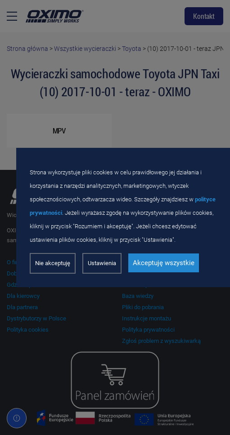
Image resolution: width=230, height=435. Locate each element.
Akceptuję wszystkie (163, 263)
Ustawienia (102, 263)
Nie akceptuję (52, 263)
